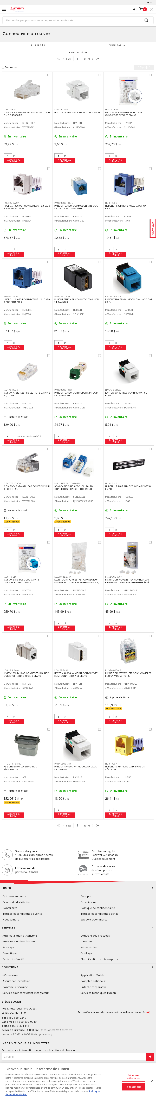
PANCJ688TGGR (64, 389)
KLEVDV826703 (12, 109)
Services (78, 927)
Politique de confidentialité (98, 908)
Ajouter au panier (14, 160)
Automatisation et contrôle (20, 935)
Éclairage (8, 947)
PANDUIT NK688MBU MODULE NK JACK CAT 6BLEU (128, 301)
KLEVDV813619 (113, 670)
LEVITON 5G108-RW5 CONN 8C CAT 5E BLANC (126, 394)
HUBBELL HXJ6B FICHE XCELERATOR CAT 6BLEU (126, 207)
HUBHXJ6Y (111, 763)
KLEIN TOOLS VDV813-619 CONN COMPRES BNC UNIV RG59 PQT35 (128, 674)
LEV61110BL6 (10, 576)
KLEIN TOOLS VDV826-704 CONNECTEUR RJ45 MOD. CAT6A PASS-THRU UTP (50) (127, 581)
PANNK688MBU (114, 296)
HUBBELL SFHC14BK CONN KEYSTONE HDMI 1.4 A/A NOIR (77, 301)
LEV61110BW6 (112, 109)
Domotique (10, 953)
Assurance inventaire (16, 981)
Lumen (78, 888)
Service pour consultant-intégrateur (26, 992)
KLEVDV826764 (63, 576)
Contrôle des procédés (95, 935)
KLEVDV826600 (12, 483)
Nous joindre (11, 919)
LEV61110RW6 (61, 109)
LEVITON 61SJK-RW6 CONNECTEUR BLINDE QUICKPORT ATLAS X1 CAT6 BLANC (26, 674)
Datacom (86, 941)
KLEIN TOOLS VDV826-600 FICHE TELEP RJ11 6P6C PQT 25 (27, 487)
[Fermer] (152, 1080)
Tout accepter (133, 1086)
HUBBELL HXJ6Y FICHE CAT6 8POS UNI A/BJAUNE (125, 768)
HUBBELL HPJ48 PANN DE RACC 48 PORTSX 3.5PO (128, 487)
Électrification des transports (99, 959)
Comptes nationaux (93, 981)
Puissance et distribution (19, 941)
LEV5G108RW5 (113, 389)
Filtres (39, 45)
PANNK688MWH (63, 763)
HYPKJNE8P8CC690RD (67, 483)
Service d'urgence (26, 851)
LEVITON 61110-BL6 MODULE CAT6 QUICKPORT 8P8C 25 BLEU (21, 581)
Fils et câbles (89, 947)
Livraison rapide (25, 868)
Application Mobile (93, 975)
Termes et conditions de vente (22, 913)
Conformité (10, 908)
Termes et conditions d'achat (99, 913)
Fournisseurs (89, 902)
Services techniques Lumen (98, 992)
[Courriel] (74, 1057)
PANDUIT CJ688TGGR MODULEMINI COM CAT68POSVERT (76, 394)
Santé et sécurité (13, 959)
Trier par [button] (115, 45)
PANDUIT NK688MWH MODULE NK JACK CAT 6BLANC (75, 768)
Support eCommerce (94, 919)
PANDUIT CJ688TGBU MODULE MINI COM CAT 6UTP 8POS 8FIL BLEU (76, 207)
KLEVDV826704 (113, 576)
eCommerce (10, 975)
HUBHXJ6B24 (11, 296)
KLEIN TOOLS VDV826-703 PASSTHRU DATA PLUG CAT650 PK (27, 114)
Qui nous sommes (14, 896)
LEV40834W (61, 670)
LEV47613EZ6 (11, 389)
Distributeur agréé (103, 851)
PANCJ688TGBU (63, 202)
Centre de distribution (17, 902)
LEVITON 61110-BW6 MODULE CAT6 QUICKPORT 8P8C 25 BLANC (123, 114)
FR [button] (148, 2)
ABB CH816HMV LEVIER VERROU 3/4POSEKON (20, 768)
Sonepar (86, 896)
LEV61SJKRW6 (11, 670)
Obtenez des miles (103, 866)
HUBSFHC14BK (62, 296)
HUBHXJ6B (111, 202)
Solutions (78, 967)
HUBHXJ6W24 (11, 202)
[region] (78, 1080)
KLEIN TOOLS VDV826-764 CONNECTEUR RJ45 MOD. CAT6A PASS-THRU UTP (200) (77, 581)
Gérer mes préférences (133, 1077)
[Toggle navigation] (4, 9)
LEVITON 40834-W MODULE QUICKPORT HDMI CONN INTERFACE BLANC (76, 674)
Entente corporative (94, 987)
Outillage (86, 953)
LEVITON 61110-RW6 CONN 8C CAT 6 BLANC (77, 112)
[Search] (78, 20)
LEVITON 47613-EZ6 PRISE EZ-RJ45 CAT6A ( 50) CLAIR (27, 394)
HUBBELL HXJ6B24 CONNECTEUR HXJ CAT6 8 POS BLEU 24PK (27, 301)
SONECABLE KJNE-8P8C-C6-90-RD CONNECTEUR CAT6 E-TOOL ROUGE (73, 487)
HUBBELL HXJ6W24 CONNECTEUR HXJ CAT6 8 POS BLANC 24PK (27, 207)
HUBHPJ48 (111, 483)
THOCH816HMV (12, 763)
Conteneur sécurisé (15, 987)
